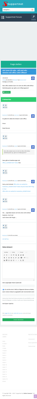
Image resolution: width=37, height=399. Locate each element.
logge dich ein (8, 313)
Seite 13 (4, 372)
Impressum (31, 339)
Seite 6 (4, 355)
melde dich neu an (18, 313)
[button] (7, 252)
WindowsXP (15, 80)
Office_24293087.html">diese (10, 162)
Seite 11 (4, 367)
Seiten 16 (4, 379)
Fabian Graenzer (28, 393)
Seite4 (5, 350)
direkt (4, 381)
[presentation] (14, 308)
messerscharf (23, 80)
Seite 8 (4, 360)
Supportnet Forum (14, 17)
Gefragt (4, 80)
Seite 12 (4, 369)
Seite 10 (4, 365)
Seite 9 (4, 362)
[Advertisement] (18, 40)
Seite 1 (5, 343)
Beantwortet (4, 115)
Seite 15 (4, 376)
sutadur (15, 146)
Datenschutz (31, 346)
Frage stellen (15, 64)
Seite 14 (4, 374)
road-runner (16, 115)
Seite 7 (4, 357)
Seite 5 (4, 353)
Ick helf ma (5, 239)
